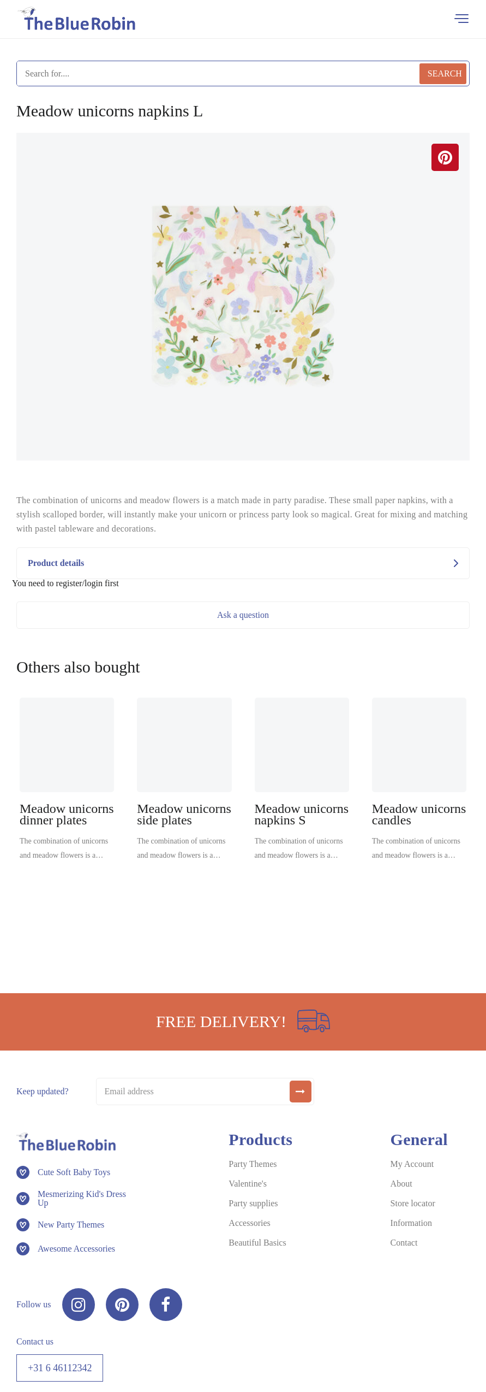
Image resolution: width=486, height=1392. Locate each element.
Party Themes (253, 1164)
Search (445, 73)
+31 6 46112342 (60, 1367)
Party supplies (253, 1203)
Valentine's (248, 1183)
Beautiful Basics (257, 1242)
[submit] (300, 1091)
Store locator (413, 1203)
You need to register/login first (65, 583)
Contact (404, 1242)
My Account (412, 1164)
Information (411, 1223)
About (401, 1183)
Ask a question (243, 615)
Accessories (249, 1223)
